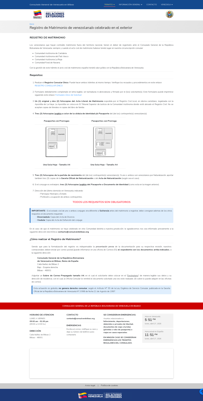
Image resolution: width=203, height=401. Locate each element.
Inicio (32, 24)
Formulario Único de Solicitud (68, 95)
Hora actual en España (154, 331)
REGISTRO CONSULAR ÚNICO (49, 85)
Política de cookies (108, 385)
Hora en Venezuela (152, 316)
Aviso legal (91, 385)
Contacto (151, 4)
